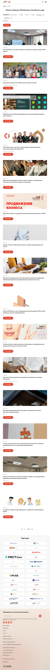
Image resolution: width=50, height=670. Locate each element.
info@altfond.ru (5, 661)
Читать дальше (8, 56)
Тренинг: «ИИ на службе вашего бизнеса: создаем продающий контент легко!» (23, 246)
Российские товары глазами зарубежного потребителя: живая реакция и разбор (23, 510)
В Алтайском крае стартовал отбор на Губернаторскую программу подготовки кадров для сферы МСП (21, 148)
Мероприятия (5, 628)
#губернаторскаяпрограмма (8, 151)
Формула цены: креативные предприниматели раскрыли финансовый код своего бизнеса (23, 115)
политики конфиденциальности (26, 618)
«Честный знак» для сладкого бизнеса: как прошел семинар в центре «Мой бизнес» (24, 50)
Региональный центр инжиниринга (9, 647)
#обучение (5, 282)
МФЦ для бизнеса (6, 655)
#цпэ (4, 513)
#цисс (4, 447)
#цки (4, 118)
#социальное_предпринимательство (10, 85)
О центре (4, 633)
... (26, 529)
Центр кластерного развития (8, 650)
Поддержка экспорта (7, 636)
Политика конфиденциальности (9, 641)
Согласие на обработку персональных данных (12, 644)
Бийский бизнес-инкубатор (7, 652)
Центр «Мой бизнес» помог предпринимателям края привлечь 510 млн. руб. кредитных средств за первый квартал (24, 312)
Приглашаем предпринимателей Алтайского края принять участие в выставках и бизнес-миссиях (22, 411)
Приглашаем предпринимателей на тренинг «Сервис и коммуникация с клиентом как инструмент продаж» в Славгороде (23, 181)
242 (29, 529)
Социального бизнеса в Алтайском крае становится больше (20, 83)
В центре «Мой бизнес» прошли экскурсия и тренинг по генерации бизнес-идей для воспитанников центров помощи (24, 477)
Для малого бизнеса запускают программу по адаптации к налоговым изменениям (22, 378)
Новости (9, 6)
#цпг (4, 315)
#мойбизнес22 (6, 480)
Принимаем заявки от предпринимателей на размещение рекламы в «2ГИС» (24, 213)
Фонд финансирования (7, 638)
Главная (4, 6)
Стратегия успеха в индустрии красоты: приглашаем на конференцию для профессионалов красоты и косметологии (23, 345)
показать (7, 25)
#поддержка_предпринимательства (10, 381)
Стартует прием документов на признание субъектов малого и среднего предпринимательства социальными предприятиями (23, 444)
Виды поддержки (6, 625)
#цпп (4, 53)
